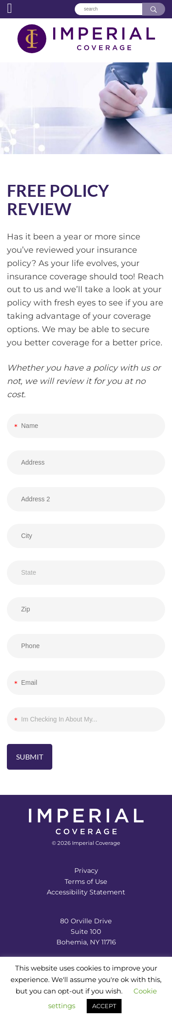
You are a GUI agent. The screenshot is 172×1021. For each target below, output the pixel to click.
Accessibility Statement (86, 892)
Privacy (86, 870)
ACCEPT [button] (104, 1006)
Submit (29, 756)
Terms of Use (86, 881)
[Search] (108, 9)
